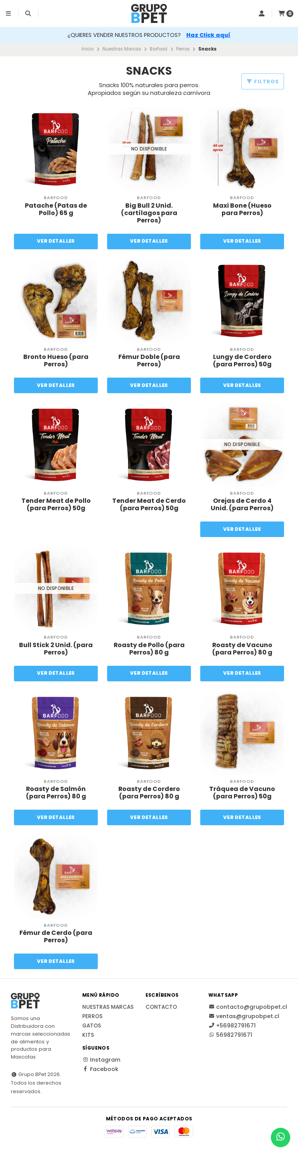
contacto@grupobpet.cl (247, 1007)
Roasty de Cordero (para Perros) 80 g (149, 792)
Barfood (158, 49)
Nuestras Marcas (121, 49)
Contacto (161, 1007)
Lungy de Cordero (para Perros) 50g (242, 360)
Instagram (101, 1060)
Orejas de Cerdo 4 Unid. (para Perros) (242, 504)
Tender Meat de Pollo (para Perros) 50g (56, 504)
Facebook (100, 1069)
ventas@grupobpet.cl (243, 1016)
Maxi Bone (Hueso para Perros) (242, 209)
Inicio (87, 49)
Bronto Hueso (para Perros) (55, 360)
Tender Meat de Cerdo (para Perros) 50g (149, 504)
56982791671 (230, 1035)
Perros (183, 49)
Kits (88, 1035)
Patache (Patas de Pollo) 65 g (56, 209)
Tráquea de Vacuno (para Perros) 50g (242, 792)
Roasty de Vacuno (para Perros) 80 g (242, 648)
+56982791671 (232, 1026)
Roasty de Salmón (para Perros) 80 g (56, 792)
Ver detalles (56, 241)
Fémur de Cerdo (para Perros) (55, 936)
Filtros (262, 81)
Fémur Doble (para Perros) (149, 360)
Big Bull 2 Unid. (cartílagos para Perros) (149, 213)
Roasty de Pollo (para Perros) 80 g (149, 648)
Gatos (91, 1026)
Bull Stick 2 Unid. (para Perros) (56, 648)
